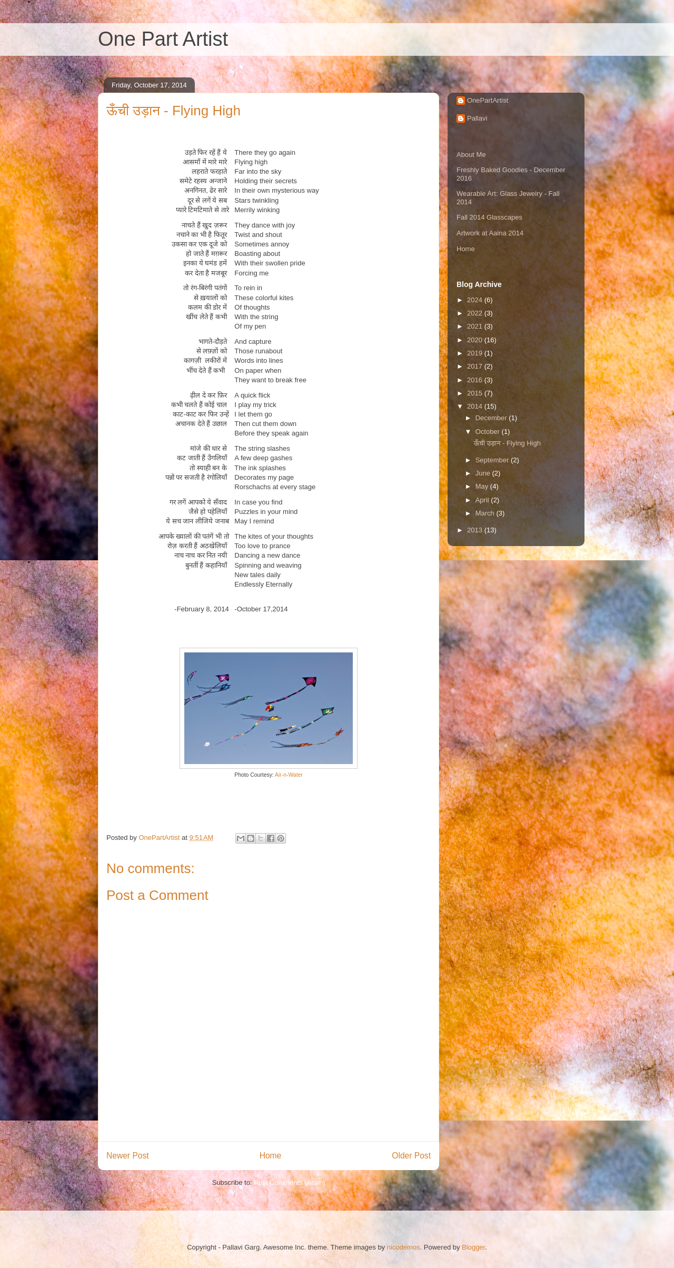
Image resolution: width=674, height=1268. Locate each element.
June (483, 473)
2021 (475, 326)
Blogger (473, 1247)
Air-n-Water (289, 775)
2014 (475, 406)
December (492, 418)
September (493, 460)
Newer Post (127, 1155)
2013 (475, 530)
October (488, 431)
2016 (475, 380)
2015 (475, 393)
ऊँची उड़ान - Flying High (506, 443)
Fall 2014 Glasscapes (489, 217)
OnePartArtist (487, 100)
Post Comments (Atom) (289, 1182)
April (483, 500)
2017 (475, 366)
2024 (475, 300)
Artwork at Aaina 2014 (490, 233)
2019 (475, 353)
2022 (475, 313)
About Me (471, 154)
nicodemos (403, 1247)
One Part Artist (163, 39)
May (482, 486)
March (486, 513)
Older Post (411, 1155)
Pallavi (477, 118)
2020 (475, 340)
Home (271, 1155)
